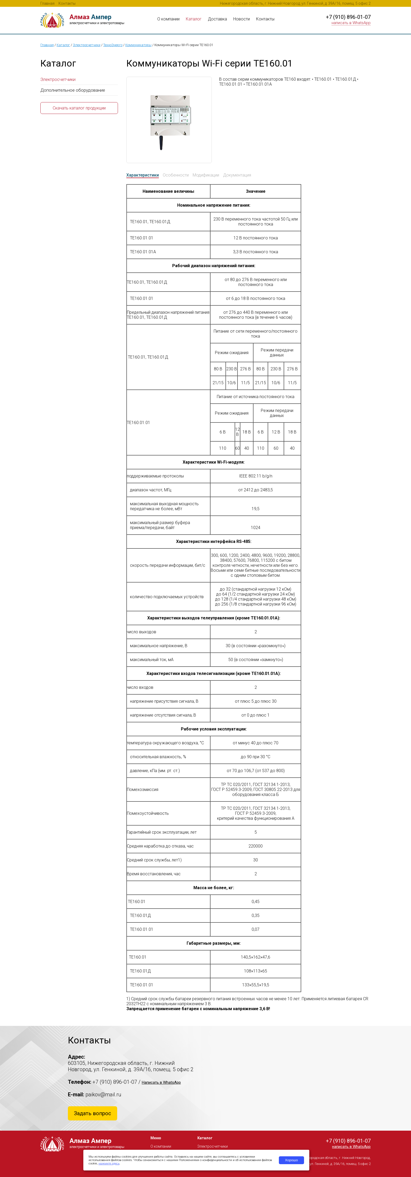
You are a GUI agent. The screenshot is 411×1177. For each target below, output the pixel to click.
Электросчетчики (86, 45)
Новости (241, 18)
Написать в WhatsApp (161, 1082)
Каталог (194, 18)
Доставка (217, 18)
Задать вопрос (92, 1113)
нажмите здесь (109, 1163)
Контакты (66, 3)
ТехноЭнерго (112, 45)
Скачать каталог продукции (79, 108)
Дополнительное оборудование (72, 90)
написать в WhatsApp (351, 22)
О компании (168, 18)
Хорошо (291, 1160)
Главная (47, 3)
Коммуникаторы (138, 45)
